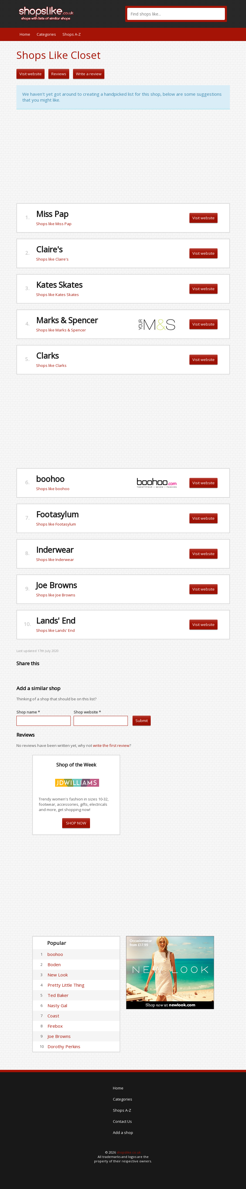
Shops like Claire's (52, 259)
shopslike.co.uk (129, 1152)
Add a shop (123, 1132)
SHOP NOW (76, 823)
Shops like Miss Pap (54, 223)
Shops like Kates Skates (57, 294)
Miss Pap (52, 213)
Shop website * (87, 712)
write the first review (111, 745)
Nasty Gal (57, 1005)
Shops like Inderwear (55, 559)
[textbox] (176, 14)
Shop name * (28, 712)
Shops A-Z (71, 34)
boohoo (50, 478)
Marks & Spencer (67, 320)
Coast (53, 1016)
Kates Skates (59, 284)
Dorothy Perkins (63, 1046)
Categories (46, 34)
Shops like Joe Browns (55, 595)
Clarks (47, 355)
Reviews (58, 73)
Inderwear (55, 549)
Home (25, 34)
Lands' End (55, 620)
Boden (54, 964)
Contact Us (122, 1121)
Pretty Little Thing (65, 985)
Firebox (55, 1026)
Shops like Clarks (51, 365)
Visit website (30, 73)
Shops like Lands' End (55, 630)
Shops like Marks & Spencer (61, 330)
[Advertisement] (123, 156)
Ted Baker (58, 995)
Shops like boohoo (52, 488)
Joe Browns (56, 585)
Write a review (88, 73)
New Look (57, 975)
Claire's (49, 249)
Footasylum (57, 514)
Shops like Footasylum (56, 524)
